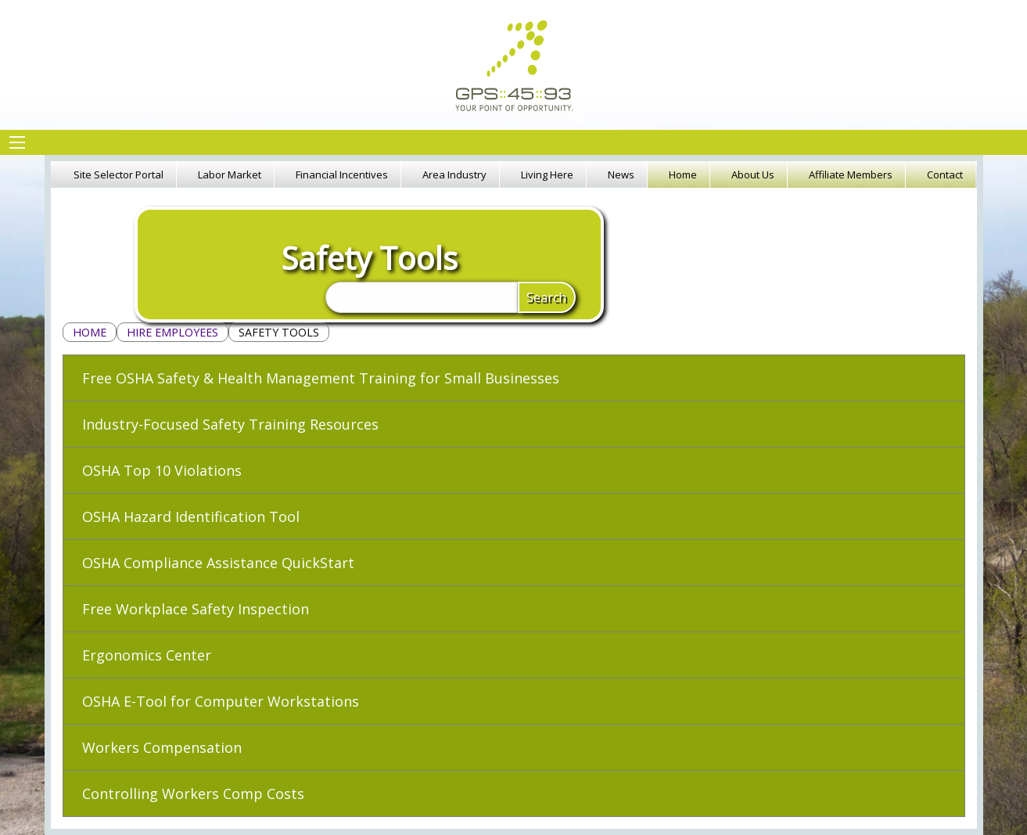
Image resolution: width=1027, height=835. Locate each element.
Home (89, 332)
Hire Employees (172, 332)
